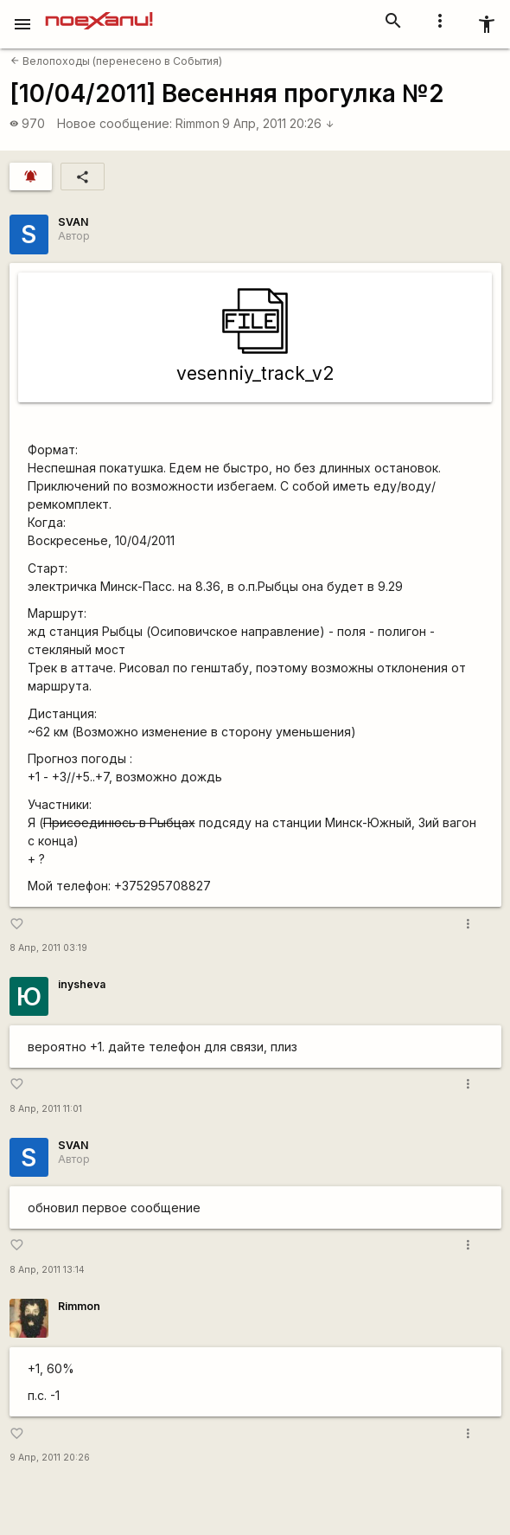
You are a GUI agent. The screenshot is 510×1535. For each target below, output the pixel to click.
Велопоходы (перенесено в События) (116, 61)
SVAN (73, 221)
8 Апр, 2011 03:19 (48, 948)
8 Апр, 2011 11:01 (46, 1108)
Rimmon (197, 123)
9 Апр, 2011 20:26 (278, 123)
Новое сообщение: (114, 123)
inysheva (81, 984)
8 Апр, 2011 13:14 (47, 1269)
